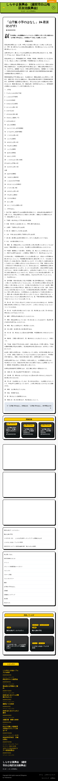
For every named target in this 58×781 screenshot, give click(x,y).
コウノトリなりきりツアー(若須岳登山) (10, 749)
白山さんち (7, 602)
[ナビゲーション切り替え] (4, 7)
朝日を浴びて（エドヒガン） (12, 530)
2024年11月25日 (7, 733)
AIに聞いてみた (8, 554)
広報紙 (6, 590)
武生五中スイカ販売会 (10, 679)
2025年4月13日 (7, 722)
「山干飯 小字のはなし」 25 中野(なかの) (46, 430)
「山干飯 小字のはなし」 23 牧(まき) (17, 406)
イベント (6, 562)
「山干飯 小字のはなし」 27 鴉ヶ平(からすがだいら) (11, 430)
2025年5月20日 (7, 715)
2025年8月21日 (7, 675)
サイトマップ (45, 778)
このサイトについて (49, 774)
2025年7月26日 (7, 690)
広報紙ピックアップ (9, 594)
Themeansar (7, 777)
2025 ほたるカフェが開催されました (11, 696)
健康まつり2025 (8, 704)
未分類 (6, 598)
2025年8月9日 (7, 682)
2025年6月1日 (7, 706)
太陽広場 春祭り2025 (10, 720)
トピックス (7, 570)
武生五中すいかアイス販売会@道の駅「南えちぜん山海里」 (20, 546)
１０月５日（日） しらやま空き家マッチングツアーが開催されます (23, 538)
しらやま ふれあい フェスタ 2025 (13, 542)
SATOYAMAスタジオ (9, 558)
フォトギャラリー (9, 578)
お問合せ (52, 778)
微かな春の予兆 (8, 534)
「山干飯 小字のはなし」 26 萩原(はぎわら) (28, 430)
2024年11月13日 (7, 742)
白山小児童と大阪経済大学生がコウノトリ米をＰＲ (10, 728)
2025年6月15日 (7, 699)
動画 (5, 582)
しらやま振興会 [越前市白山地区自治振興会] (28, 6)
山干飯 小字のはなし (11, 424)
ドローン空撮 (7, 574)
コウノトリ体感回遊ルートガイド (13, 566)
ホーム (41, 774)
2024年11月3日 (7, 753)
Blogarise (24, 775)
